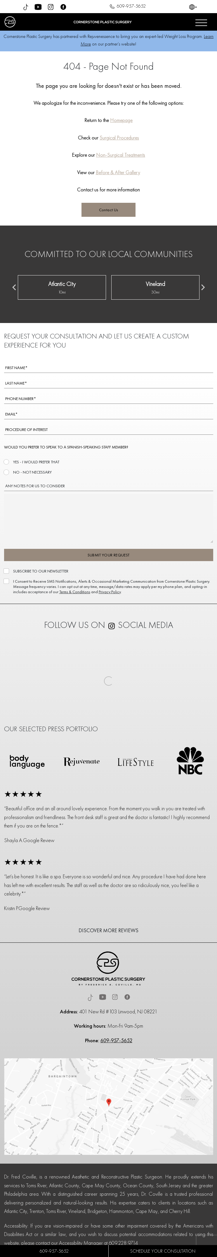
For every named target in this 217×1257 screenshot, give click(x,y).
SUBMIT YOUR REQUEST (109, 555)
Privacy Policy (110, 591)
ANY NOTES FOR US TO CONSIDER (35, 485)
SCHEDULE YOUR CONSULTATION (162, 1251)
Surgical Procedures (119, 137)
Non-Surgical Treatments (120, 154)
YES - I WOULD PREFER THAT (35, 462)
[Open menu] (201, 22)
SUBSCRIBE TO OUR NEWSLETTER (40, 571)
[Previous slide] (14, 287)
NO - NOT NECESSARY (32, 472)
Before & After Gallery (118, 172)
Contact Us (108, 209)
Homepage (121, 120)
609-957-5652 (127, 7)
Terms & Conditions (74, 591)
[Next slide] (202, 287)
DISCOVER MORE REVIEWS (108, 930)
